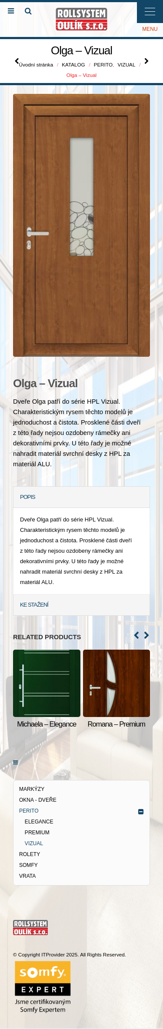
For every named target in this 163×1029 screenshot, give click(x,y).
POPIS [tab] (27, 497)
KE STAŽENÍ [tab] (34, 604)
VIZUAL (34, 843)
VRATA (27, 876)
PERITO (29, 811)
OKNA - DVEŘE (38, 800)
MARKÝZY (31, 789)
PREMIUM (37, 833)
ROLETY (29, 854)
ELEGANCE (39, 822)
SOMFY (28, 865)
